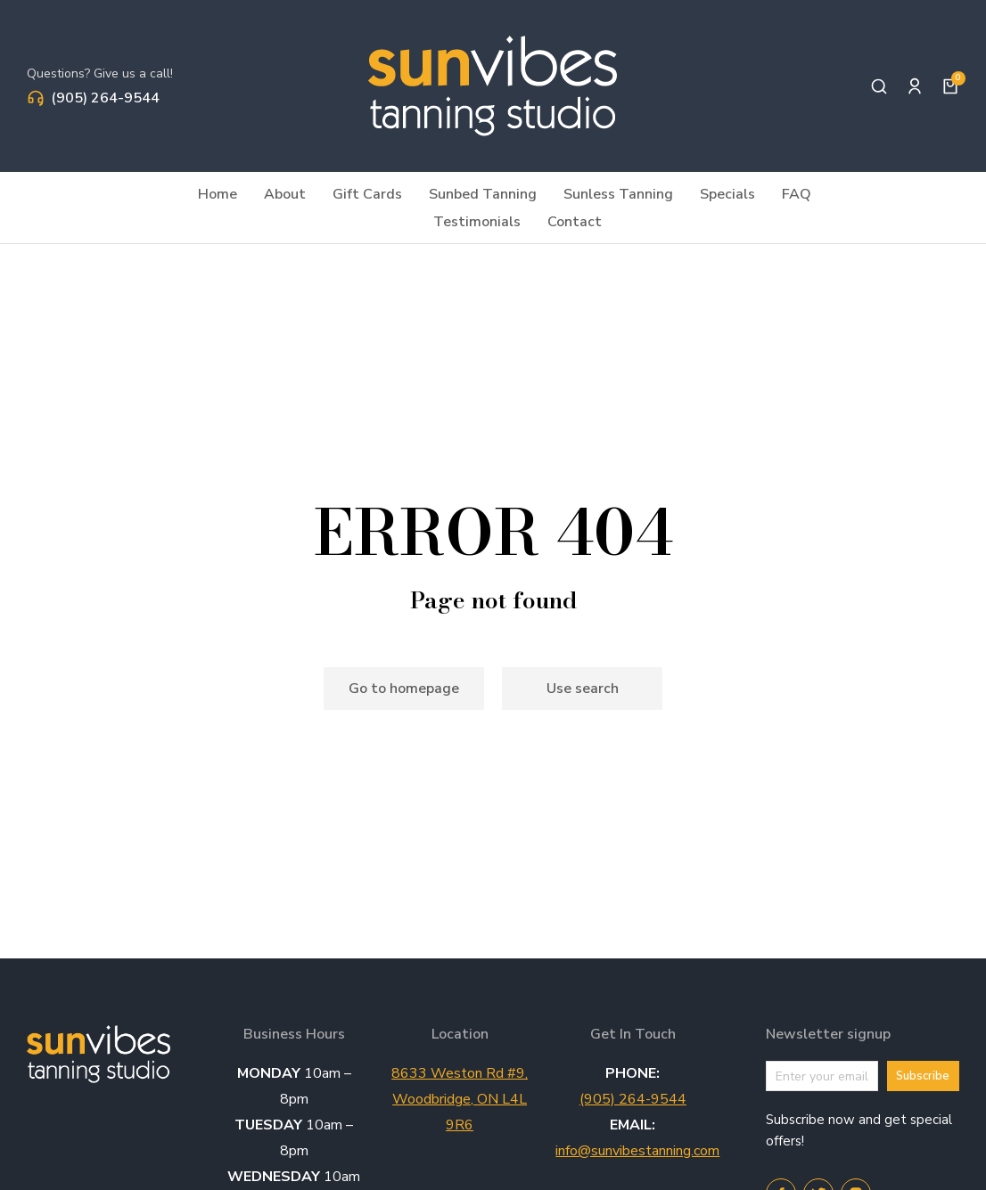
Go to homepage (404, 688)
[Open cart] (950, 86)
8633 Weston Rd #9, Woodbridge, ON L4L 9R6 (459, 1099)
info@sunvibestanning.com (637, 1151)
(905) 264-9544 (105, 98)
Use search (582, 688)
